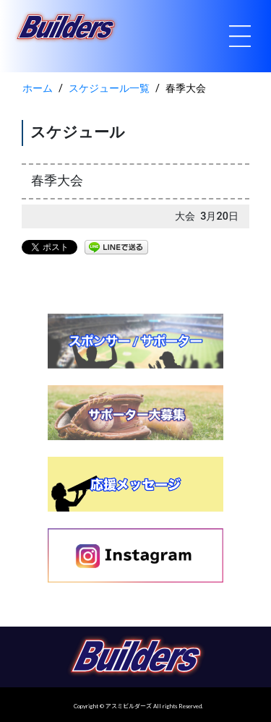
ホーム (37, 88)
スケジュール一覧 (109, 88)
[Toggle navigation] (239, 36)
